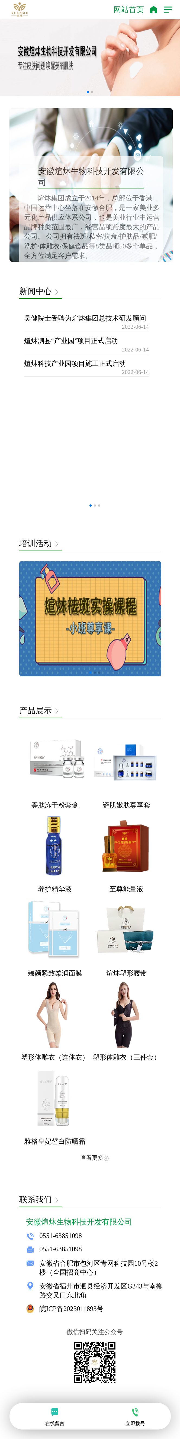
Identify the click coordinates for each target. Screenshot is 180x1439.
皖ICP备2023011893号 (71, 1308)
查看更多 (95, 1158)
